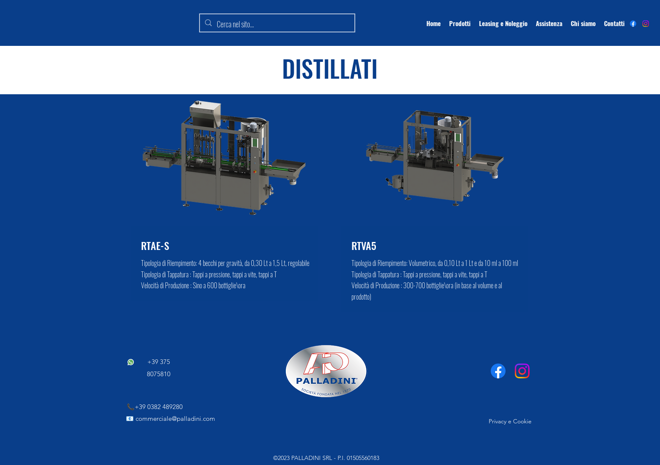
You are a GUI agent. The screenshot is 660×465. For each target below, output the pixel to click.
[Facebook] (498, 371)
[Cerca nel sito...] (277, 24)
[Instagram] (645, 23)
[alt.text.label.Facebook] (633, 23)
